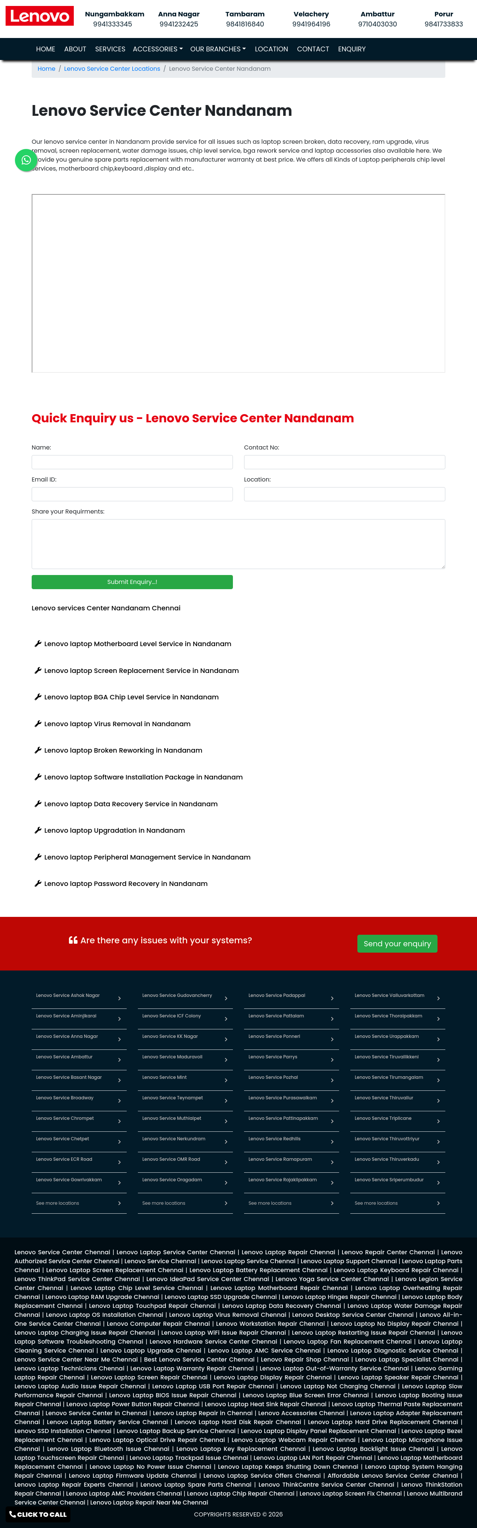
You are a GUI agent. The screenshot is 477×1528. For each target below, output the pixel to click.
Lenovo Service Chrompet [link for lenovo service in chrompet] (65, 1118)
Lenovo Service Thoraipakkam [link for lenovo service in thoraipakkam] (388, 1016)
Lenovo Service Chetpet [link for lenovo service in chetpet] (62, 1138)
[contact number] (344, 462)
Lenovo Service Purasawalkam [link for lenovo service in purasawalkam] (283, 1098)
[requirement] (238, 544)
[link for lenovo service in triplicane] (438, 1121)
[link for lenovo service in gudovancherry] (226, 998)
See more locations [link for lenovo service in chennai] (57, 1203)
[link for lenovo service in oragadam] (226, 1182)
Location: (257, 479)
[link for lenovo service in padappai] (332, 998)
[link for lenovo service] (40, 15)
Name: (41, 447)
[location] (344, 494)
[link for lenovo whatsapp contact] (26, 160)
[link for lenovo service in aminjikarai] (119, 1019)
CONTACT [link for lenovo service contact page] (313, 49)
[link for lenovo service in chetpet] (119, 1141)
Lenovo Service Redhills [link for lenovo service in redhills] (275, 1138)
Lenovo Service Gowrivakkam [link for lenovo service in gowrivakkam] (69, 1179)
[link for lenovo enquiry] (62, 1252)
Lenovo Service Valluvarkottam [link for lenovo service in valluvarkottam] (389, 995)
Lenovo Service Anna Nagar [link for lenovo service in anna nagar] (67, 1036)
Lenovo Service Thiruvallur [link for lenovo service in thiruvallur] (384, 1098)
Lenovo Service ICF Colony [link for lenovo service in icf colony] (171, 1016)
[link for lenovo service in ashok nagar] (119, 998)
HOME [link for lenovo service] (47, 49)
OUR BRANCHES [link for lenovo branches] (215, 49)
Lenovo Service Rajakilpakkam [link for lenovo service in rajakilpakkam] (283, 1179)
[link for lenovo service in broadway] (119, 1100)
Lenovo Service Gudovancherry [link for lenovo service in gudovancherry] (177, 995)
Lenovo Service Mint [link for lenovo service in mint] (164, 1077)
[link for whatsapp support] (397, 952)
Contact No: (261, 447)
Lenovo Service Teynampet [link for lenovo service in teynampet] (172, 1098)
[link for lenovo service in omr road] (226, 1162)
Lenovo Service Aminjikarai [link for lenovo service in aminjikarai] (66, 1016)
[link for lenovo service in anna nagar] (119, 1039)
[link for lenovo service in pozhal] (332, 1080)
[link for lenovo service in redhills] (332, 1141)
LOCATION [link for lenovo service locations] (271, 49)
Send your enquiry (397, 943)
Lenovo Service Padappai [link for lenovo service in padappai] (277, 995)
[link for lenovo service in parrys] (332, 1060)
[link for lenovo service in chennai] (119, 1203)
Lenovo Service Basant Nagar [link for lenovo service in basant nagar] (69, 1077)
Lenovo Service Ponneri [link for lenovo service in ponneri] (274, 1036)
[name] (132, 462)
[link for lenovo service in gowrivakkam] (119, 1182)
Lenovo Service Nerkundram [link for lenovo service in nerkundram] (173, 1138)
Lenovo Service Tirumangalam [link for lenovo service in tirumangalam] (389, 1077)
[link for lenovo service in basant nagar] (119, 1080)
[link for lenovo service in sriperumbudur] (438, 1182)
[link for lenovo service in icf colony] (226, 1019)
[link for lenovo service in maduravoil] (226, 1060)
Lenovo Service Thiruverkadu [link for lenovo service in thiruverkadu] (387, 1159)
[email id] (132, 494)
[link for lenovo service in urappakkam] (438, 1039)
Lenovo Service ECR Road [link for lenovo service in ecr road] (64, 1159)
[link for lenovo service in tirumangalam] (438, 1080)
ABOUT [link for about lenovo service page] (75, 49)
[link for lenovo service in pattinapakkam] (332, 1121)
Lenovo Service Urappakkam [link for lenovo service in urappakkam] (387, 1036)
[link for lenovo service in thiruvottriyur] (438, 1141)
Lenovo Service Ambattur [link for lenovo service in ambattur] (64, 1057)
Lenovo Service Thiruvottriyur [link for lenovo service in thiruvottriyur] (387, 1138)
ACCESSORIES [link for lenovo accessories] (155, 49)
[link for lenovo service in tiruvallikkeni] (438, 1060)
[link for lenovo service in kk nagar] (226, 1039)
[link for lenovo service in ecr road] (119, 1162)
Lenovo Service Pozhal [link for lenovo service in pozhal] (273, 1077)
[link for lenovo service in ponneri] (332, 1039)
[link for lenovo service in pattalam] (332, 1019)
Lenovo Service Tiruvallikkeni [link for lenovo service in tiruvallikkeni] (386, 1057)
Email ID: (44, 479)
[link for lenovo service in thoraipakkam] (438, 1019)
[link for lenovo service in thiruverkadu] (438, 1162)
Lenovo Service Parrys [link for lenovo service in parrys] (273, 1057)
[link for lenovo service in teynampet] (226, 1100)
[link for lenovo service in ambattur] (119, 1060)
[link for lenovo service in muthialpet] (226, 1121)
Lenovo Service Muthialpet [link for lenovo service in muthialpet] (171, 1118)
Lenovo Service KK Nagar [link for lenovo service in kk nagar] (170, 1036)
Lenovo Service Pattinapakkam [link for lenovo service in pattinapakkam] (283, 1118)
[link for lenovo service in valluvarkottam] (438, 998)
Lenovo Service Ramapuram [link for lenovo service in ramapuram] (280, 1159)
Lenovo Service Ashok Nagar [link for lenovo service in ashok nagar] (68, 995)
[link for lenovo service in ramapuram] (332, 1162)
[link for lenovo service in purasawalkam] (332, 1100)
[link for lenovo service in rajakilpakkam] (332, 1182)
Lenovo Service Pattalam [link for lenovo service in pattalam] (276, 1016)
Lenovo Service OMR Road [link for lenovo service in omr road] (171, 1159)
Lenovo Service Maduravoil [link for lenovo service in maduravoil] (172, 1057)
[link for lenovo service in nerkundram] (226, 1141)
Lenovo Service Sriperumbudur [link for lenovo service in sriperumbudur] (389, 1179)
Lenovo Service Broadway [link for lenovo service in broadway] (65, 1098)
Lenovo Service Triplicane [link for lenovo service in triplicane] (383, 1118)
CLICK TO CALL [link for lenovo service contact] (38, 1514)
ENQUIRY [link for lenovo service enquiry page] (352, 49)
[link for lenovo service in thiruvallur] (438, 1100)
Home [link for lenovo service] (47, 68)
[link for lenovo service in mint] (226, 1080)
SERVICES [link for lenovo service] (110, 49)
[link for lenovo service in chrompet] (119, 1121)
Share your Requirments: (68, 511)
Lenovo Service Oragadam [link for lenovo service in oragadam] (172, 1179)
